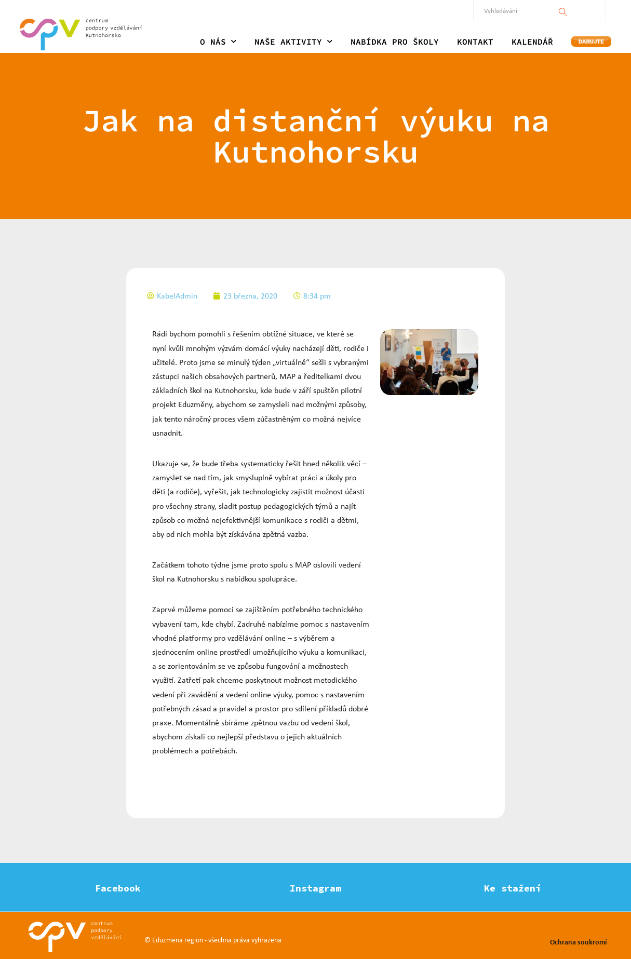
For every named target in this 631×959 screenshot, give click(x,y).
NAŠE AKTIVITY (293, 41)
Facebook (118, 888)
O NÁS (218, 41)
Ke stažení (512, 888)
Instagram (315, 888)
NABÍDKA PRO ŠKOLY (395, 41)
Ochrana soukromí (578, 942)
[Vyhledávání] (563, 10)
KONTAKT (475, 41)
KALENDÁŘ (532, 41)
